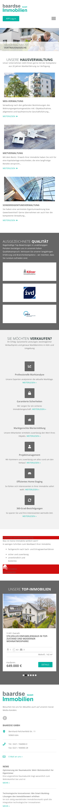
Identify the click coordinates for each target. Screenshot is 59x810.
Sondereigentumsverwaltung (21, 205)
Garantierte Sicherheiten (29, 401)
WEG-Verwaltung (13, 101)
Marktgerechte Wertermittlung (29, 428)
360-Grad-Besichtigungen (30, 508)
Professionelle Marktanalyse (29, 374)
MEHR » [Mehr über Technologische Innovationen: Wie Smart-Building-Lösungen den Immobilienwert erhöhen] (6, 806)
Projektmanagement (29, 454)
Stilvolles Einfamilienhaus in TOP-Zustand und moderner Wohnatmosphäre (27, 639)
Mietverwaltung (13, 153)
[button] (53, 18)
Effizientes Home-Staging (29, 481)
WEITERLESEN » (29, 382)
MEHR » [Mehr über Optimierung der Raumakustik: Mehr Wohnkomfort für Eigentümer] (6, 782)
